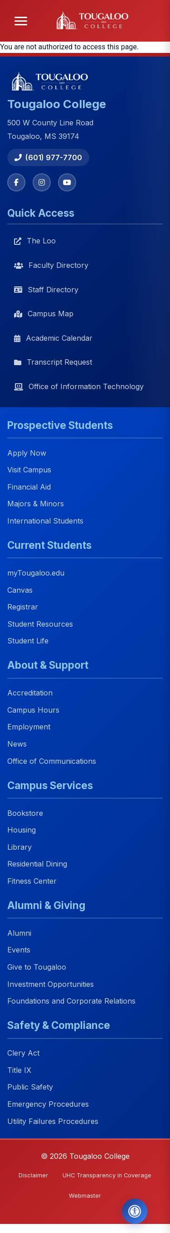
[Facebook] (16, 182)
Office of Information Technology (79, 386)
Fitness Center (32, 880)
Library (19, 847)
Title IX (19, 1070)
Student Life (28, 641)
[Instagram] (42, 182)
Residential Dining (37, 864)
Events (18, 950)
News (17, 743)
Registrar (22, 606)
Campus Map (43, 313)
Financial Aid (29, 486)
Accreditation (30, 693)
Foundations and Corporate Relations (71, 1001)
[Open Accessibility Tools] (134, 1211)
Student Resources (40, 623)
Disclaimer (33, 1175)
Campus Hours (33, 709)
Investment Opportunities (50, 984)
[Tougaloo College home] (95, 20)
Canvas (20, 590)
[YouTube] (67, 182)
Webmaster (85, 1195)
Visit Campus (29, 470)
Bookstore (25, 813)
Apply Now (26, 452)
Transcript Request (53, 362)
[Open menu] (21, 21)
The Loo (35, 240)
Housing (21, 830)
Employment (28, 727)
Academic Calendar (53, 338)
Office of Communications (51, 761)
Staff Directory (46, 289)
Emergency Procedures (48, 1104)
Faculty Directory (51, 265)
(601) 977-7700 (48, 157)
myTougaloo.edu (35, 572)
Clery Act (23, 1053)
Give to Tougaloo (36, 966)
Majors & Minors (35, 504)
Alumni (19, 933)
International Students (45, 520)
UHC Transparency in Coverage (107, 1175)
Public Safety (30, 1087)
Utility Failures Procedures (52, 1121)
